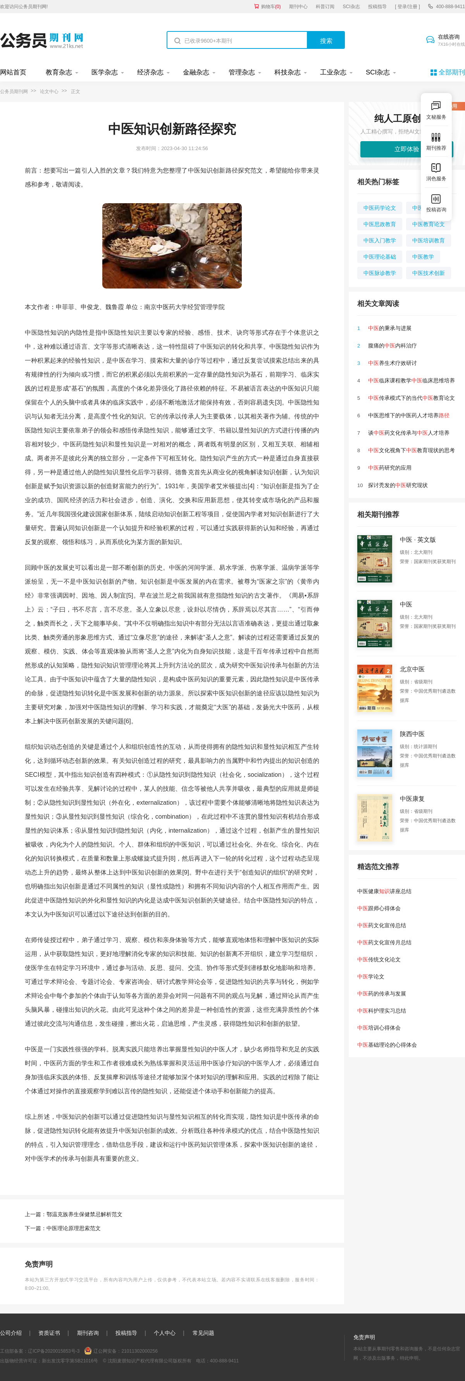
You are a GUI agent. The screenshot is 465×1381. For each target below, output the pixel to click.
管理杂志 (242, 72)
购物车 (271, 6)
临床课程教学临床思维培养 (411, 380)
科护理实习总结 (381, 1011)
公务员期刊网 (14, 91)
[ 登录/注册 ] (407, 6)
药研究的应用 (390, 468)
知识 (56, 332)
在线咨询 (451, 41)
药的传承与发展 (381, 993)
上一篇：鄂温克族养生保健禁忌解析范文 (73, 1214)
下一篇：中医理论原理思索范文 (63, 1228)
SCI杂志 (351, 6)
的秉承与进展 (390, 328)
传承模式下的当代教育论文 (411, 398)
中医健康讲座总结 (384, 891)
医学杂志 (104, 72)
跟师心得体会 (379, 908)
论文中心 (49, 91)
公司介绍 (11, 1333)
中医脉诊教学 (379, 273)
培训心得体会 (379, 1028)
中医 (163, 307)
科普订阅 (325, 6)
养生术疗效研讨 (392, 363)
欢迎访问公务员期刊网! (24, 6)
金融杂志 (196, 72)
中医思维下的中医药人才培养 (409, 415)
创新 (282, 472)
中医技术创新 (428, 273)
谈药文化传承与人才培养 (409, 433)
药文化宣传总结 (381, 925)
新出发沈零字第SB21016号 (70, 1361)
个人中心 (165, 1333)
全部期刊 (452, 72)
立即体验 (406, 149)
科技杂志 (287, 72)
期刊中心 (298, 6)
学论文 (370, 976)
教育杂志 (59, 72)
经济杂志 (150, 72)
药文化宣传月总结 (384, 942)
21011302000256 (139, 1351)
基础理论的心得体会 (387, 1045)
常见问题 (203, 1333)
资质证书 (49, 1333)
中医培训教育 (428, 240)
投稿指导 (377, 6)
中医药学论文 (379, 208)
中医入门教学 (379, 240)
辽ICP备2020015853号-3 (53, 1351)
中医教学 (423, 257)
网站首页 (13, 72)
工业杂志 (333, 72)
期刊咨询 (88, 1333)
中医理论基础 (379, 257)
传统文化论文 (379, 959)
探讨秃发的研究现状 (398, 485)
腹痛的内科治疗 (392, 345)
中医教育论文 (428, 224)
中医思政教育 (379, 224)
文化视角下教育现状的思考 (411, 450)
